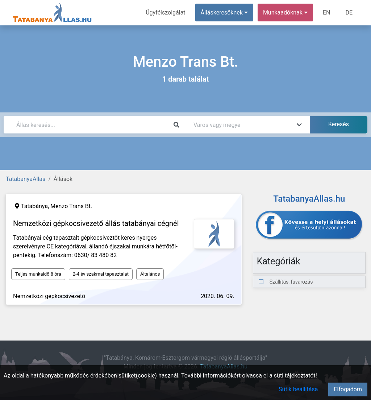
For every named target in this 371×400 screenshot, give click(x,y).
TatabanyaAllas (25, 179)
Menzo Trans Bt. (71, 206)
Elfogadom (348, 389)
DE (349, 12)
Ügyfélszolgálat (165, 12)
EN (326, 12)
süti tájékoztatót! (295, 375)
